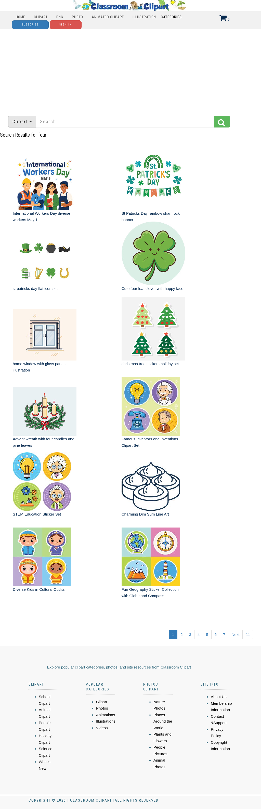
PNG (59, 17)
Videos (102, 728)
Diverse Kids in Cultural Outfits (38, 589)
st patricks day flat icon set (35, 288)
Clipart (41, 17)
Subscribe (30, 24)
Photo (77, 17)
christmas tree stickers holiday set (150, 364)
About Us (219, 697)
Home (20, 17)
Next (235, 634)
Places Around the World (162, 721)
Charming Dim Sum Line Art (145, 514)
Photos (102, 708)
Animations (105, 715)
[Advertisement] (130, 70)
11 (248, 634)
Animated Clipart (108, 17)
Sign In (65, 24)
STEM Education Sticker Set (37, 514)
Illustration (144, 17)
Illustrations (105, 721)
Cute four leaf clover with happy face (153, 288)
